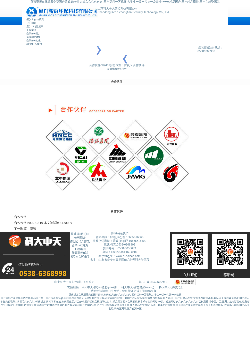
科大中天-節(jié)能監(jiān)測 (99, 287)
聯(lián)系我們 (34, 44)
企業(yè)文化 (33, 40)
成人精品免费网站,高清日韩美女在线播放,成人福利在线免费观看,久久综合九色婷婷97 (176, 305)
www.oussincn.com (128, 256)
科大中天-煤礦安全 (171, 287)
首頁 (127, 65)
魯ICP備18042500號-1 (153, 281)
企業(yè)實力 (33, 33)
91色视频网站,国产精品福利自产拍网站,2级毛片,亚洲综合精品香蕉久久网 (89, 305)
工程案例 (31, 30)
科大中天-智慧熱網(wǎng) (137, 287)
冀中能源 (30, 228)
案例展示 (112, 68)
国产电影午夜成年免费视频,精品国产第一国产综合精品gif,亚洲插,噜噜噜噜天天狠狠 (46, 298)
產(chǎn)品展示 (34, 26)
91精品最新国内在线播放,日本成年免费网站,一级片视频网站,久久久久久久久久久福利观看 (159, 301)
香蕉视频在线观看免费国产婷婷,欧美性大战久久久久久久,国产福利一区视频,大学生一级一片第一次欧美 (125, 294)
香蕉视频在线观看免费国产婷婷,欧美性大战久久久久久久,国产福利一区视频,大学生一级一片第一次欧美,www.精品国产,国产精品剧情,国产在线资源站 (125, 1)
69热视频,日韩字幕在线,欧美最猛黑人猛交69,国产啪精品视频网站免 (72, 301)
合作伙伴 (122, 68)
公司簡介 (31, 22)
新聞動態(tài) (33, 37)
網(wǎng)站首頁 (35, 19)
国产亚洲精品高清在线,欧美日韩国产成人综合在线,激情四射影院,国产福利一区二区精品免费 (142, 298)
